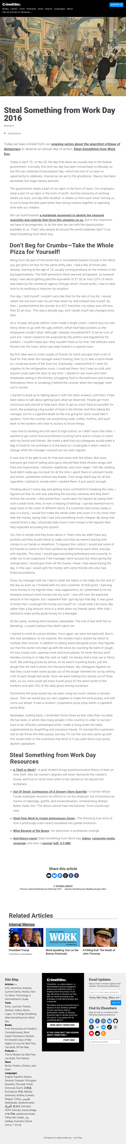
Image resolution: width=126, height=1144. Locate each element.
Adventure (15, 988)
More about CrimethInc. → (64, 1025)
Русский (20, 1084)
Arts (7, 988)
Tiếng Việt (10, 1117)
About (70, 9)
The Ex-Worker (12, 1054)
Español (18, 1076)
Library (14, 9)
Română (25, 1106)
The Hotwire (22, 1058)
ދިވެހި (27, 1117)
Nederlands (11, 1102)
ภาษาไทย (10, 1113)
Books (5, 9)
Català (20, 1117)
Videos (18, 1010)
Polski (29, 1084)
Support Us (116, 5)
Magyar (9, 1099)
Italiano (27, 1076)
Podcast (9, 1050)
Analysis (26, 988)
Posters (26, 1006)
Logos (8, 1013)
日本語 (28, 1087)
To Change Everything (24, 1013)
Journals (16, 1006)
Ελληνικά (10, 1087)
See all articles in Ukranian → (17, 12)
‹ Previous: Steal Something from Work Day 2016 (40, 889)
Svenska (16, 1110)
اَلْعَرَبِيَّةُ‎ (8, 1106)
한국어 (16, 1106)
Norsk (29, 1121)
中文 (20, 1091)
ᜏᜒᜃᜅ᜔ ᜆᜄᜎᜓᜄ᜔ (13, 1124)
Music (26, 1010)
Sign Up (116, 1003)
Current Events (13, 991)
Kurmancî (19, 1121)
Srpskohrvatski (26, 1102)
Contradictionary (14, 1032)
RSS (15, 985)
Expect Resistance (15, 1036)
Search (48, 9)
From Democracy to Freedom (20, 1028)
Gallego (9, 1121)
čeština (20, 1095)
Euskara (29, 1095)
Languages (59, 9)
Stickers (9, 1010)
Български (11, 1091)
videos (86, 838)
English (9, 1076)
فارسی (26, 1099)
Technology (22, 995)
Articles (9, 984)
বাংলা (8, 1110)
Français (19, 1080)
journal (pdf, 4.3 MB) (56, 843)
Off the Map (22, 1047)
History (25, 991)
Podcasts (31, 9)
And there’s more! (25, 838)
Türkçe (17, 1099)
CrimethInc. (11, 4)
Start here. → (70, 1040)
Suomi (19, 1087)
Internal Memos (14, 133)
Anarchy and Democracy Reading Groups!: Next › (86, 889)
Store (40, 9)
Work (26, 1032)
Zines (8, 1006)
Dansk (25, 1110)
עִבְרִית (33, 1110)
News (12, 995)
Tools (22, 9)
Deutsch (9, 1080)
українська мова (25, 1113)
